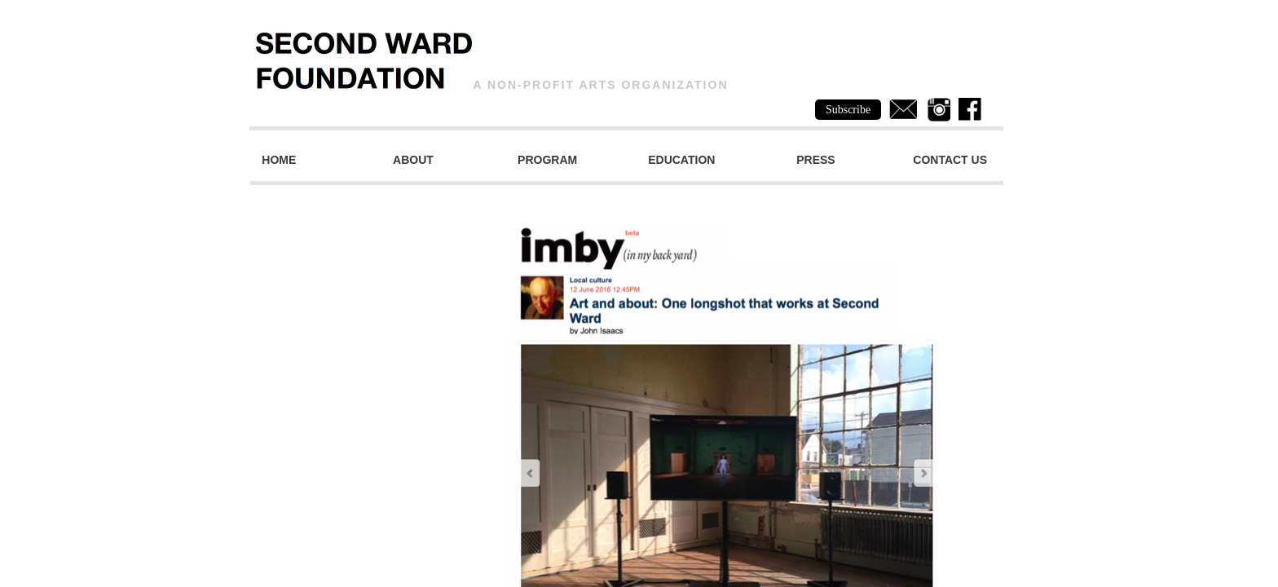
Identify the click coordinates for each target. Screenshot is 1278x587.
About (413, 159)
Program (547, 159)
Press (815, 159)
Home (279, 159)
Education (681, 159)
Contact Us (950, 159)
